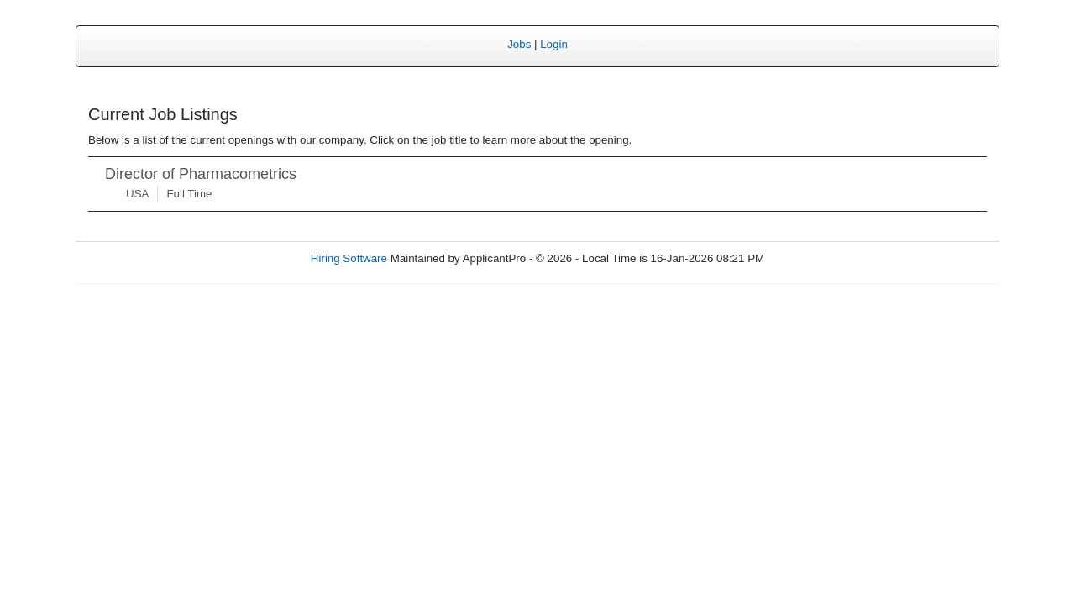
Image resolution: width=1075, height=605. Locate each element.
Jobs (519, 44)
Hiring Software (349, 258)
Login (554, 44)
